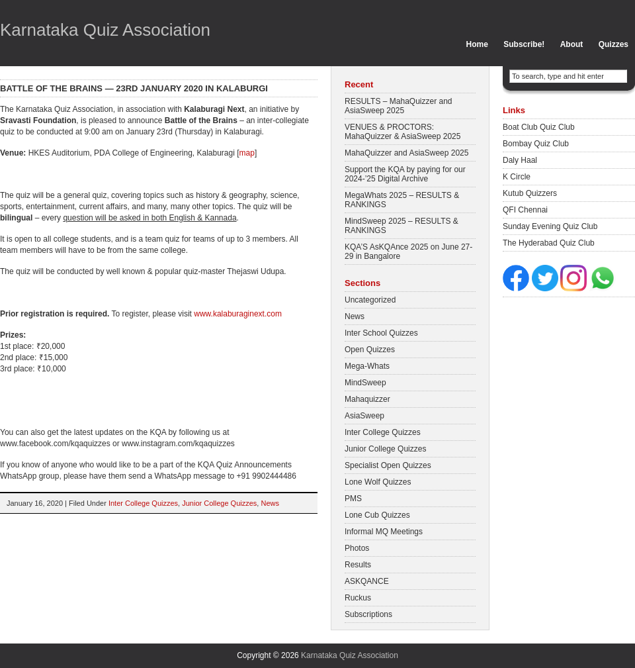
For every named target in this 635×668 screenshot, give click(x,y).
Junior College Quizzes (219, 503)
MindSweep (365, 382)
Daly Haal (520, 160)
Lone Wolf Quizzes (378, 482)
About (571, 44)
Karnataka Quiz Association (105, 30)
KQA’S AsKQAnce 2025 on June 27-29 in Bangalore (408, 251)
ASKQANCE (367, 581)
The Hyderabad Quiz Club (549, 243)
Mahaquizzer (367, 399)
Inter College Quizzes (143, 503)
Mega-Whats (367, 366)
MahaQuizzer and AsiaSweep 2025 (406, 153)
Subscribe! (523, 44)
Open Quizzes (370, 349)
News (270, 503)
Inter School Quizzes (381, 333)
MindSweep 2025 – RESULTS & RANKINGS (401, 225)
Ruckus (358, 597)
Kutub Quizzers (530, 193)
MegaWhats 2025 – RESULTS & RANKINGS (402, 200)
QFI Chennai (525, 210)
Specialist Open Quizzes (388, 465)
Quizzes (613, 44)
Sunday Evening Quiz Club (550, 226)
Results (358, 564)
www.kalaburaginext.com (238, 313)
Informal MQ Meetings (384, 531)
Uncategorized (370, 300)
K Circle (516, 176)
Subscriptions (368, 614)
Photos (357, 548)
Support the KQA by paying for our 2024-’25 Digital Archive (405, 174)
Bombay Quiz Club (536, 143)
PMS (353, 498)
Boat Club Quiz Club (539, 127)
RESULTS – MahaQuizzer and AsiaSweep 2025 (398, 106)
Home (477, 44)
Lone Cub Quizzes (377, 515)
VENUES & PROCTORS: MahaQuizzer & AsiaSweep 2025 (402, 131)
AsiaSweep (364, 415)
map (247, 153)
